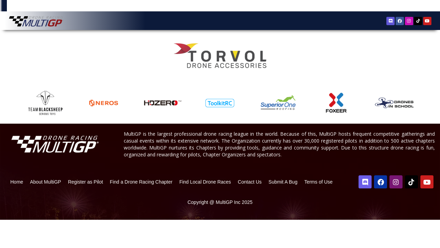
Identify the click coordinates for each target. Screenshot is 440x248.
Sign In (417, 6)
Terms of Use (318, 209)
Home (16, 209)
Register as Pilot (85, 209)
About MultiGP (45, 209)
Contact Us (250, 209)
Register (397, 6)
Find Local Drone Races (205, 209)
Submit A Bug (282, 209)
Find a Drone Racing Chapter (141, 209)
